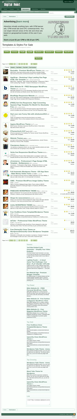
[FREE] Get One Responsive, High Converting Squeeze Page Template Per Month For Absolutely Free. (29, 105)
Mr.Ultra (17, 214)
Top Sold (25, 67)
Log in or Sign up (68, 1)
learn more (22, 21)
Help (67, 414)
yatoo (35, 131)
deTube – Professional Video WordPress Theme (28, 221)
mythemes (13, 154)
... (41, 11)
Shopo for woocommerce (20, 198)
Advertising (35, 9)
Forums (12, 9)
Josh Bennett (18, 222)
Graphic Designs (23, 11)
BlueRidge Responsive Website (22, 96)
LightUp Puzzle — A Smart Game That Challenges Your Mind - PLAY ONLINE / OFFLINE (38, 262)
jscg (37, 124)
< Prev (11, 64)
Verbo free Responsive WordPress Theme (26, 152)
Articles (37, 11)
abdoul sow (44, 191)
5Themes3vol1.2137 (18, 131)
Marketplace (26, 9)
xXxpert (16, 182)
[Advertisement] (33, 4)
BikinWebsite (23, 88)
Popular (7, 67)
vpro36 (40, 173)
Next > (35, 64)
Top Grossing (32, 67)
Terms (73, 416)
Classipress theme (17, 145)
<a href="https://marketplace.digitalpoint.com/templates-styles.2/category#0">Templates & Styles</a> (38, 402)
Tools (18, 9)
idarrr (47, 70)
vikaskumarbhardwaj (35, 79)
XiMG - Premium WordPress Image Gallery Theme (29, 181)
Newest (13, 67)
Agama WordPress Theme (20, 124)
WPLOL (14, 116)
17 (31, 64)
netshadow (41, 95)
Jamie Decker (21, 107)
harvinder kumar (34, 145)
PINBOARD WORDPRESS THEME (23, 191)
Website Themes (16, 138)
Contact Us (62, 414)
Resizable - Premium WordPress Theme (25, 70)
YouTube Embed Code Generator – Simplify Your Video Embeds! (38, 249)
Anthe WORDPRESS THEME (21, 205)
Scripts (5, 11)
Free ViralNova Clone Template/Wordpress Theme (29, 212)
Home (5, 9)
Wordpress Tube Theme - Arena (38, 349)
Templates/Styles (13, 11)
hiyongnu (35, 163)
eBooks (31, 11)
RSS (74, 414)
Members (43, 9)
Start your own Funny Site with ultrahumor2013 (28, 114)
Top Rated (18, 67)
